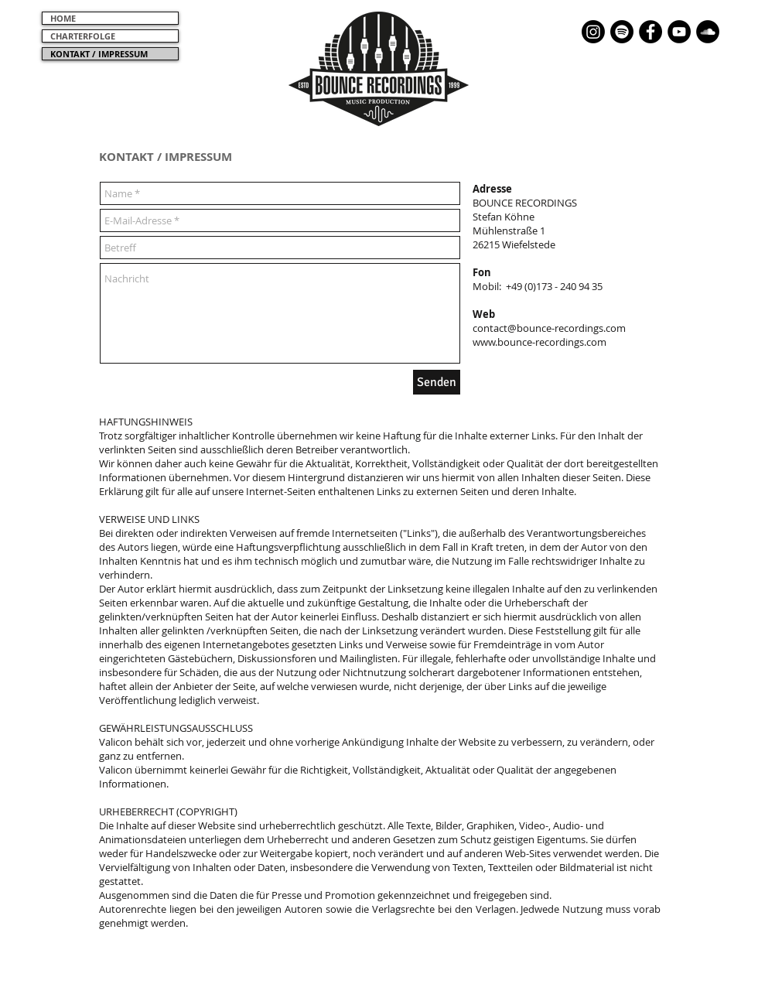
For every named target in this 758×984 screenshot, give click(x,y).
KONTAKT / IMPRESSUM (99, 54)
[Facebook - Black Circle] (650, 31)
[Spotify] (621, 31)
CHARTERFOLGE (82, 36)
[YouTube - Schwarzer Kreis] (679, 31)
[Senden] (436, 382)
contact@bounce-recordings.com (549, 328)
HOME (63, 18)
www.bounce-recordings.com (539, 342)
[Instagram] (593, 31)
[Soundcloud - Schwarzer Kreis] (707, 31)
